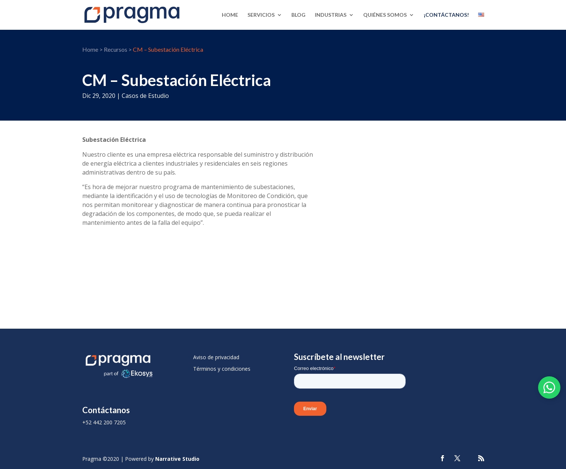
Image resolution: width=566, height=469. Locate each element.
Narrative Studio (177, 458)
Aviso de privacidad (216, 357)
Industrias (330, 15)
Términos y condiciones (221, 368)
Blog (298, 15)
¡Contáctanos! (446, 15)
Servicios (261, 15)
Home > (92, 49)
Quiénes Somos (385, 15)
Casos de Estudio (145, 96)
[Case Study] (409, 196)
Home (230, 15)
